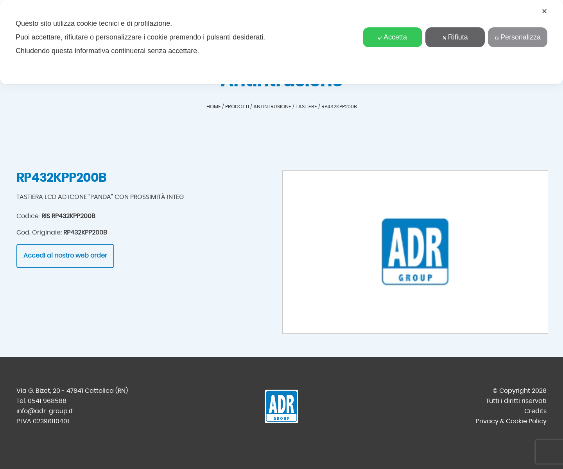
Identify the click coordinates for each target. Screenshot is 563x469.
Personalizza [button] (518, 37)
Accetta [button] (392, 37)
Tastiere (306, 106)
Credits (535, 411)
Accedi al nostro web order (65, 255)
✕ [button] (544, 11)
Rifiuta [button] (455, 37)
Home (213, 106)
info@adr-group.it (44, 411)
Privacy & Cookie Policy (511, 421)
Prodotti (237, 106)
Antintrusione (272, 106)
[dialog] (281, 42)
